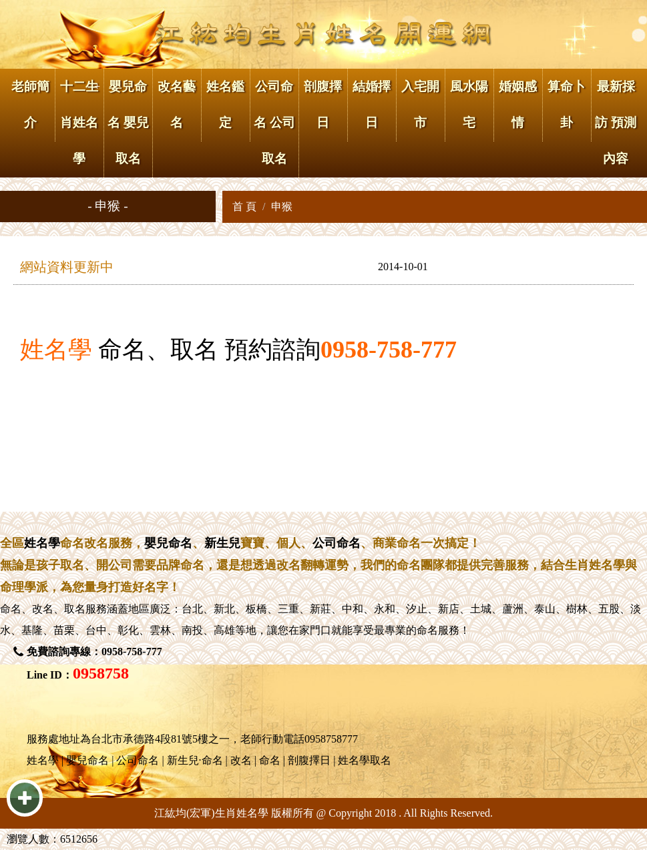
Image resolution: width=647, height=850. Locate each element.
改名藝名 (177, 104)
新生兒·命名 (195, 760)
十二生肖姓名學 (79, 122)
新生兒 (222, 543)
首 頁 (244, 206)
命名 (10, 608)
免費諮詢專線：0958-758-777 (94, 651)
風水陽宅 (469, 104)
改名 (42, 608)
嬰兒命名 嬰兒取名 (128, 122)
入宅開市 (420, 104)
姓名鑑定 (225, 104)
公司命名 (336, 543)
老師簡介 (30, 104)
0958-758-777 (388, 349)
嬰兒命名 (168, 543)
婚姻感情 (518, 104)
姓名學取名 (364, 760)
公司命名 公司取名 (274, 122)
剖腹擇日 (323, 104)
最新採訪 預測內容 (615, 122)
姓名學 (56, 349)
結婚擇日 (372, 104)
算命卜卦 (567, 104)
